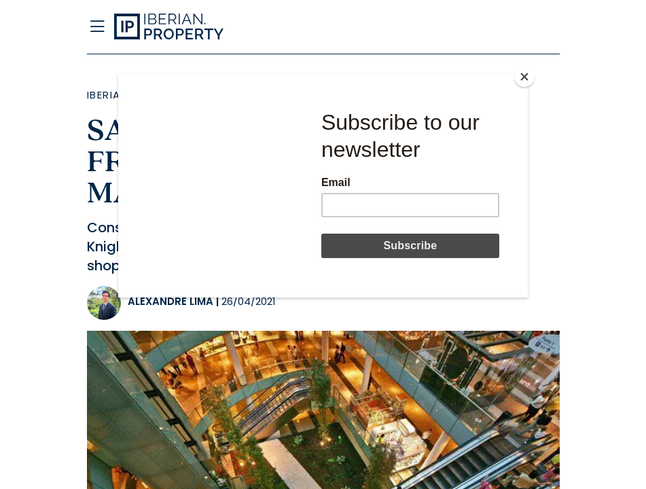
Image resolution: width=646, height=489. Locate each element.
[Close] (524, 77)
